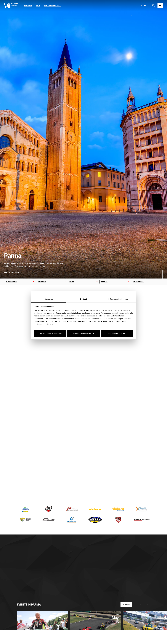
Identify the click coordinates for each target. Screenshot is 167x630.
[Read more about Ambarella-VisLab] (25, 509)
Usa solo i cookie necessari (50, 333)
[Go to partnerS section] (52, 281)
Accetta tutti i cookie (116, 333)
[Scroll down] (162, 274)
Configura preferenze (83, 333)
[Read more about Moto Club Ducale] (95, 519)
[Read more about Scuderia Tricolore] (141, 519)
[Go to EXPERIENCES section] (147, 281)
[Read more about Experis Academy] (141, 509)
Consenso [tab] (48, 299)
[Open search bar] (153, 5)
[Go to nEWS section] (83, 281)
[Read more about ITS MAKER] (72, 519)
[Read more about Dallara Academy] (118, 509)
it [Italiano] (141, 5)
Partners (28, 5)
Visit (38, 5)
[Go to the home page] (11, 5)
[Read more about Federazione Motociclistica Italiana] (25, 519)
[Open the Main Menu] (160, 5)
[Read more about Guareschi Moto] (48, 519)
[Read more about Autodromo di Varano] (72, 509)
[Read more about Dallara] (95, 509)
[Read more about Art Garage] (48, 509)
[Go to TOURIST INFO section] (20, 281)
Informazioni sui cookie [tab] (118, 299)
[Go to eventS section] (115, 281)
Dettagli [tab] (83, 299)
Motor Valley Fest (52, 5)
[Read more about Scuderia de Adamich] (118, 519)
